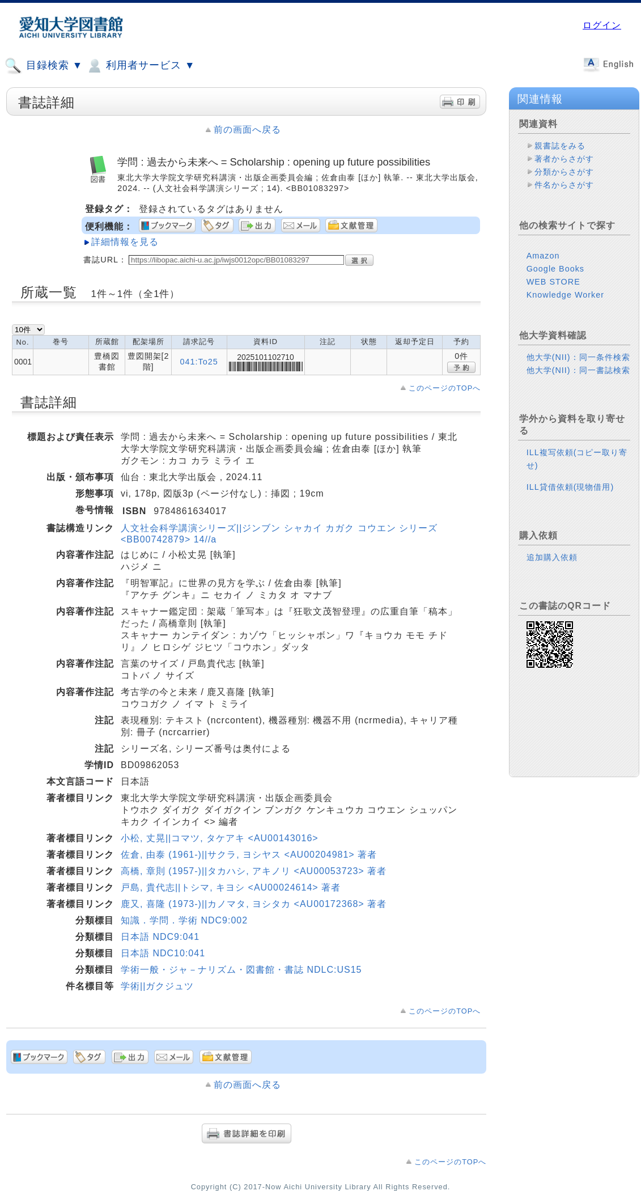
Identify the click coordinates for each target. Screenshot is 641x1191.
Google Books (555, 268)
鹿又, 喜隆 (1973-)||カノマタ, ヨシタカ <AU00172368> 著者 (254, 904)
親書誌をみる (559, 145)
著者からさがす (564, 158)
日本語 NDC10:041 (163, 953)
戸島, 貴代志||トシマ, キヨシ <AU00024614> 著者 (231, 887)
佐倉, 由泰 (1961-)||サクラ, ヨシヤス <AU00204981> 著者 (249, 854)
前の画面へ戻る (247, 129)
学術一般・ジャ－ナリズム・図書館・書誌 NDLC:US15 (241, 969)
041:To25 (199, 361)
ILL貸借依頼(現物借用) (570, 486)
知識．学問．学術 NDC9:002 (184, 920)
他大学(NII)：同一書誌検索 (578, 370)
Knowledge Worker (565, 294)
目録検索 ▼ (44, 65)
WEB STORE (553, 281)
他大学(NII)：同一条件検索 (578, 357)
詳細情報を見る (125, 242)
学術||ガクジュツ (157, 986)
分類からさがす (564, 171)
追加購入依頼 (552, 557)
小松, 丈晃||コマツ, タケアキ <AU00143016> (220, 838)
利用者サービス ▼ (140, 65)
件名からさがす (564, 184)
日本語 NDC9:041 (160, 937)
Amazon (543, 255)
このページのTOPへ (445, 388)
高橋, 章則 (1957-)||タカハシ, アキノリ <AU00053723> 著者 (254, 871)
